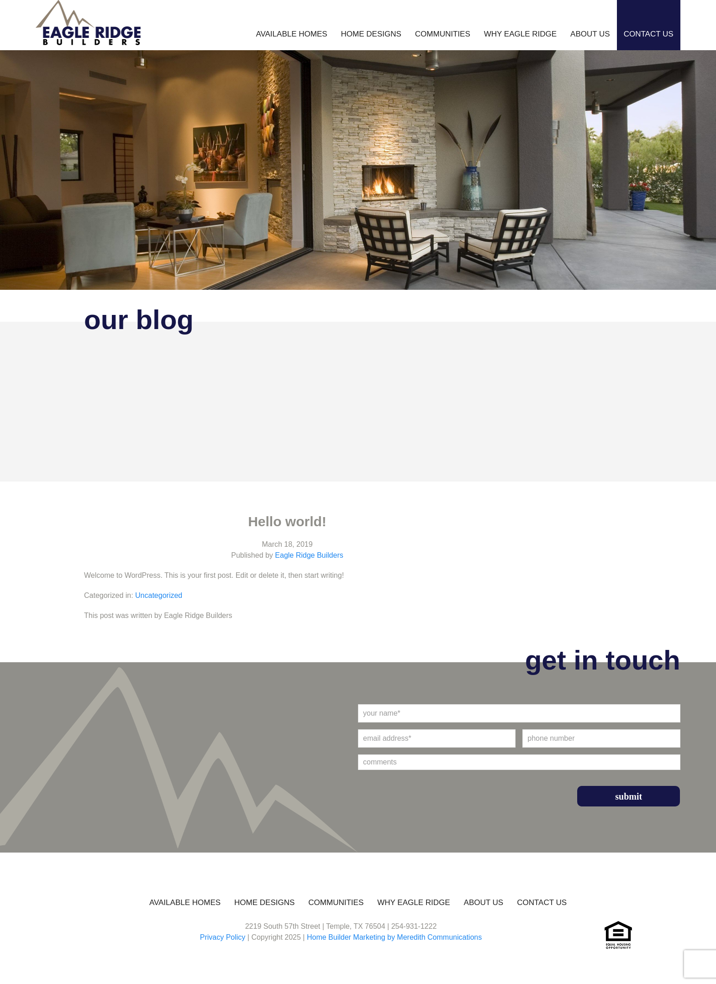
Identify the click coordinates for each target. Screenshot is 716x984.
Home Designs (371, 34)
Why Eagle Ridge (520, 34)
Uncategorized (158, 595)
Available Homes (291, 34)
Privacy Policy (223, 937)
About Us (590, 34)
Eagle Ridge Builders (309, 555)
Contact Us (649, 34)
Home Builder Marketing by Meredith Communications (394, 937)
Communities (442, 34)
